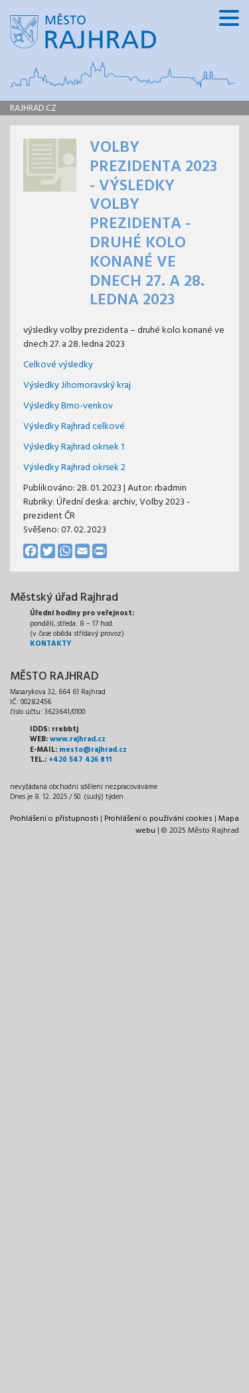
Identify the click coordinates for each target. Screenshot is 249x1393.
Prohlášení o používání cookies (158, 818)
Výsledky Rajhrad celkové (74, 426)
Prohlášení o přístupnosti (54, 818)
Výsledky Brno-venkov (68, 406)
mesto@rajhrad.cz (93, 750)
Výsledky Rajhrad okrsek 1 (73, 447)
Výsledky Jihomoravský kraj (77, 385)
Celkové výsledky (58, 365)
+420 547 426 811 (80, 760)
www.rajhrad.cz (78, 739)
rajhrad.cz (33, 108)
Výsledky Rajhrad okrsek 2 (74, 467)
